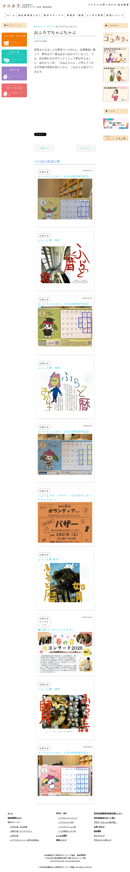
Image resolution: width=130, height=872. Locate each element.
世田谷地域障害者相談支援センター (108, 813)
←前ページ (44, 148)
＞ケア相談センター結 (67, 831)
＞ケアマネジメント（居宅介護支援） (24, 840)
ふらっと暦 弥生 (49, 368)
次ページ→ (86, 148)
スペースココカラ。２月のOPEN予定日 (63, 431)
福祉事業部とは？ (15, 818)
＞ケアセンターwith (66, 822)
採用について (61, 840)
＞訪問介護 (13, 836)
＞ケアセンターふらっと (67, 818)
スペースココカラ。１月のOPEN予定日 (63, 752)
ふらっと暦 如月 (48, 559)
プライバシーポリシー (103, 840)
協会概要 (97, 831)
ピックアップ (41, 38)
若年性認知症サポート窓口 (104, 818)
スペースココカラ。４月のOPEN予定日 (63, 176)
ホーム (10, 813)
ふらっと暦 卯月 (49, 240)
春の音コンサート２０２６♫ (56, 629)
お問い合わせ (99, 827)
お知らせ (44, 172)
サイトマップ (99, 836)
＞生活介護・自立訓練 (18, 827)
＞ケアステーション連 (67, 827)
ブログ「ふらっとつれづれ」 (105, 822)
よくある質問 (61, 836)
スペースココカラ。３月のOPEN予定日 (63, 304)
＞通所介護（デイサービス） (21, 831)
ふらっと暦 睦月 (49, 689)
